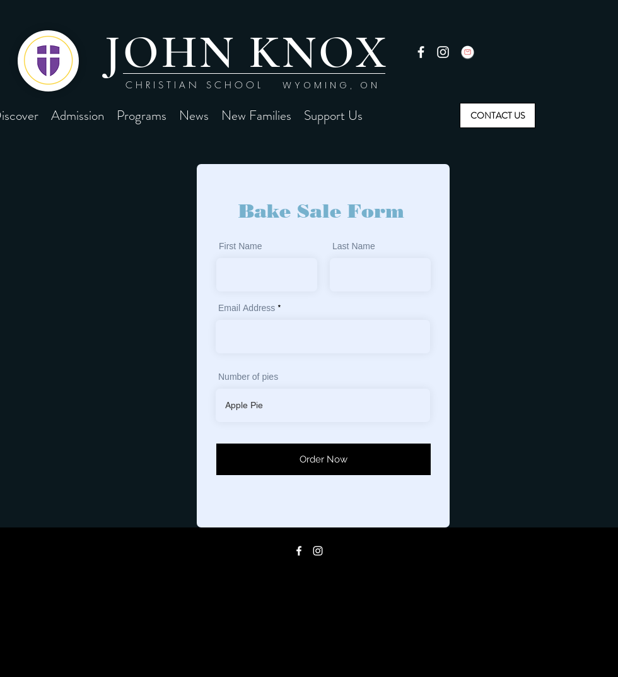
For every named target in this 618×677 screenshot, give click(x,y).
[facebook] (421, 52)
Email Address (246, 309)
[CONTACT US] (497, 115)
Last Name (353, 247)
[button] (77, 115)
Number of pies (248, 378)
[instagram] (443, 52)
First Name (240, 247)
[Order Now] (323, 459)
